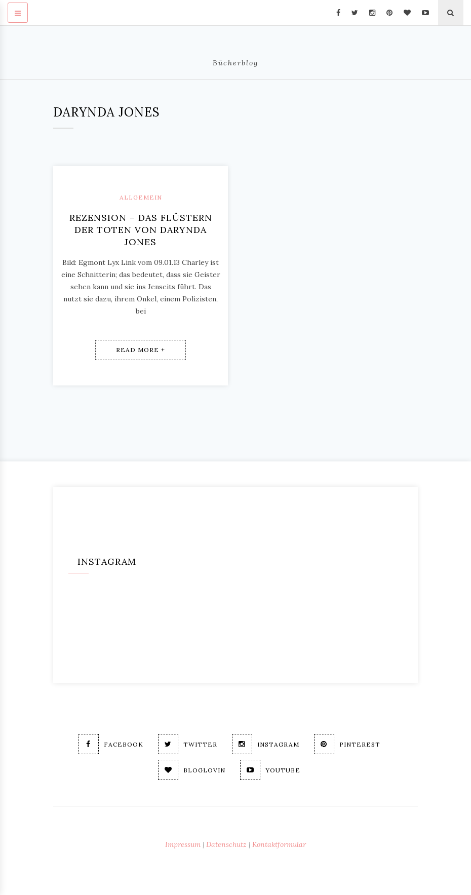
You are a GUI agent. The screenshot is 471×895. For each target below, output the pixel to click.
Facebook (110, 744)
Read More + (140, 350)
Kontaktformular (279, 844)
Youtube (270, 770)
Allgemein (141, 197)
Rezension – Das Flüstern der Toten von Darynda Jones (140, 230)
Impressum (183, 844)
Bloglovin (191, 770)
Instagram (265, 744)
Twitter (187, 744)
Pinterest (347, 744)
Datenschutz (226, 844)
